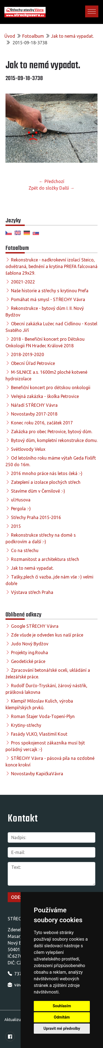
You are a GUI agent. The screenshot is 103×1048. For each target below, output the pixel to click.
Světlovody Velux (28, 449)
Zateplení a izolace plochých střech (45, 482)
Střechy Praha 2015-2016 (36, 517)
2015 (16, 526)
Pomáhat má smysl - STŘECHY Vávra (48, 299)
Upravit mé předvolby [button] (61, 1028)
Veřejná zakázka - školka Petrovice (45, 396)
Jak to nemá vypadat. (72, 36)
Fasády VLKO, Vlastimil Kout (39, 734)
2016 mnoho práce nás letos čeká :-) (46, 473)
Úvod (9, 36)
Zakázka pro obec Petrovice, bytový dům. (51, 431)
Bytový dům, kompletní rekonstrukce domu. (54, 440)
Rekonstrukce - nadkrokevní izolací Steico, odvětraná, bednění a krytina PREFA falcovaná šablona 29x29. (51, 266)
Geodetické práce (28, 661)
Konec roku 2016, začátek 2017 (42, 422)
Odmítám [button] (62, 1017)
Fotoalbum (33, 36)
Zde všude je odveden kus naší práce (47, 634)
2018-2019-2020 (27, 354)
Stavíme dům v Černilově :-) (38, 490)
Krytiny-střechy (26, 725)
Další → (66, 187)
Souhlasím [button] (62, 1006)
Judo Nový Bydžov (29, 643)
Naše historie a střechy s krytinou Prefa (49, 290)
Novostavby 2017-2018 (34, 413)
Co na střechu (24, 550)
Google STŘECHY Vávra (35, 626)
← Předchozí (51, 181)
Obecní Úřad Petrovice (33, 363)
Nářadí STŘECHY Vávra (34, 405)
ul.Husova (20, 499)
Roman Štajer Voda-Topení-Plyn (43, 716)
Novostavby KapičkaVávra (37, 773)
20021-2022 (23, 281)
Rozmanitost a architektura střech (45, 559)
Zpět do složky (43, 187)
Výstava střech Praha (32, 592)
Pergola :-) (21, 508)
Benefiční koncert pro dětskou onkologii (50, 387)
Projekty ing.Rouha (29, 652)
